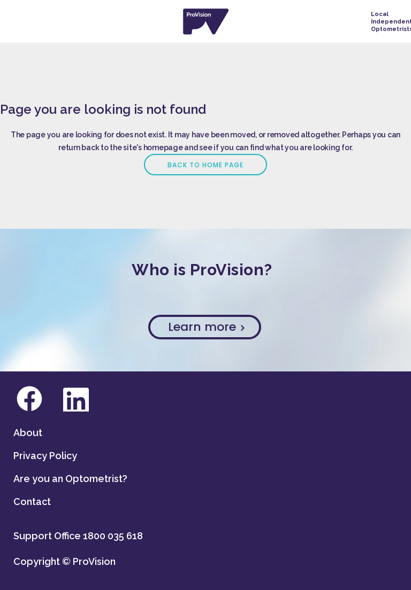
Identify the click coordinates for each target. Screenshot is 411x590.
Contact (32, 501)
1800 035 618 (113, 535)
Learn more (206, 327)
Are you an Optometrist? (70, 478)
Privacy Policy (45, 455)
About (27, 432)
